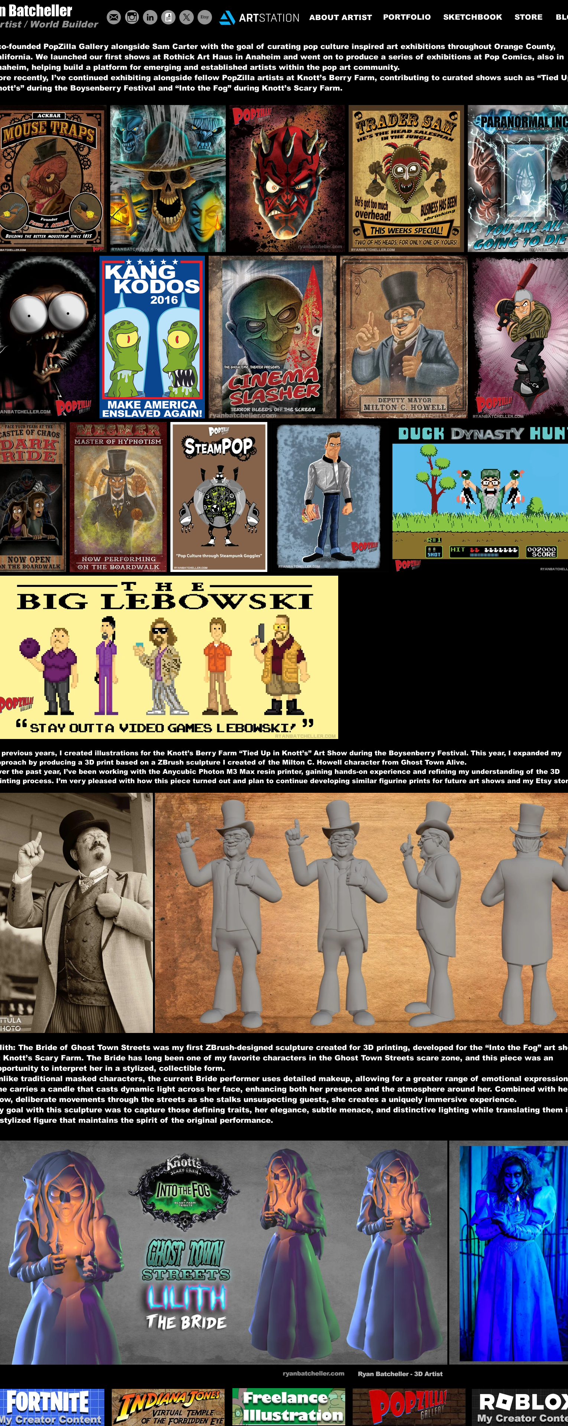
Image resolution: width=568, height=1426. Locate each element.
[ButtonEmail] (114, 17)
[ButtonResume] (168, 17)
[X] (186, 17)
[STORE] (528, 17)
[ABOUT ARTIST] (340, 17)
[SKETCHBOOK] (473, 17)
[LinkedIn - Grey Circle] (150, 17)
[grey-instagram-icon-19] (132, 17)
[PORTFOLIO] (407, 17)
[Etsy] (205, 17)
